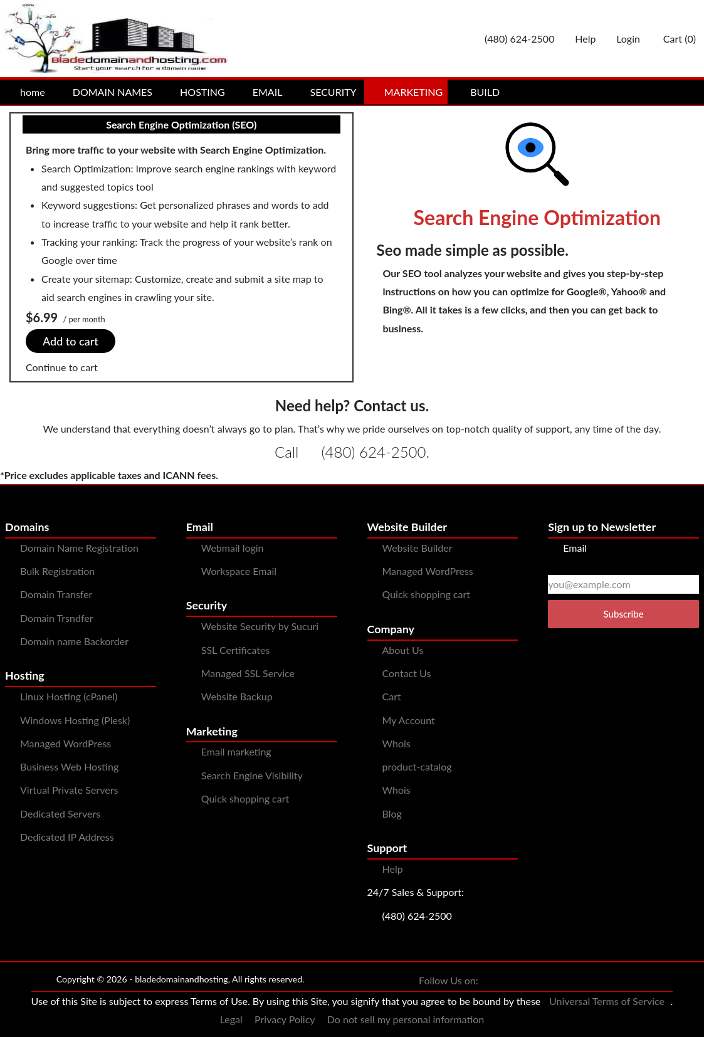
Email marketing (236, 751)
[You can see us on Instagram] (541, 981)
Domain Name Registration (79, 548)
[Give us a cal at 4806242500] (514, 39)
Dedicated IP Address (67, 837)
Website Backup (237, 696)
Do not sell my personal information (406, 1019)
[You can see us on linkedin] (616, 981)
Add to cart (70, 341)
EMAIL (260, 92)
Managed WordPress (65, 743)
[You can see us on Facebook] (490, 981)
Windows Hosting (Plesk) (75, 720)
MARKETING (406, 92)
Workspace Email (238, 571)
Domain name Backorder (74, 641)
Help (392, 869)
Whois (396, 743)
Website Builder (417, 548)
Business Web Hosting (69, 766)
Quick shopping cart (245, 798)
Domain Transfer (56, 594)
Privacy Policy (285, 1019)
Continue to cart (62, 367)
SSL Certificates (235, 650)
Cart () (673, 39)
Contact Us (406, 673)
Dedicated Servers (60, 813)
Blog (392, 813)
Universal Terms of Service (607, 1001)
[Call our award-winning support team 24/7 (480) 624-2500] (580, 39)
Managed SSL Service (248, 673)
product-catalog (417, 766)
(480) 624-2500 (373, 452)
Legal (231, 1019)
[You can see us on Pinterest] (566, 981)
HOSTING (195, 92)
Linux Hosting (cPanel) (68, 696)
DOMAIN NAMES (105, 92)
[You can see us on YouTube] (591, 981)
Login (623, 39)
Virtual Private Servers (69, 790)
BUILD (477, 92)
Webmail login (232, 548)
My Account (408, 720)
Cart (391, 696)
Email (567, 548)
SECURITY (326, 92)
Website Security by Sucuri (259, 626)
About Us (403, 650)
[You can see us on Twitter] (515, 981)
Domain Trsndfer (56, 618)
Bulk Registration (57, 571)
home (25, 92)
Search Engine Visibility (252, 775)
